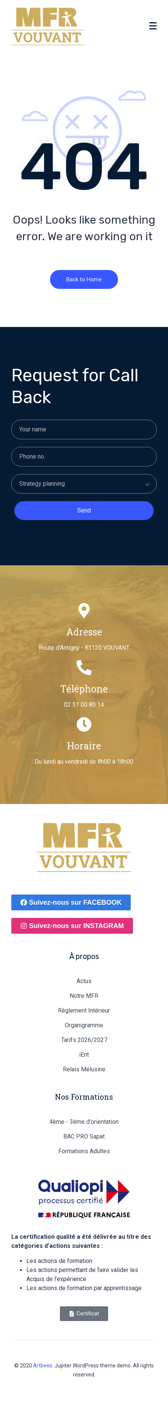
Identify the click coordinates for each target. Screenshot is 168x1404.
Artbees (42, 1366)
